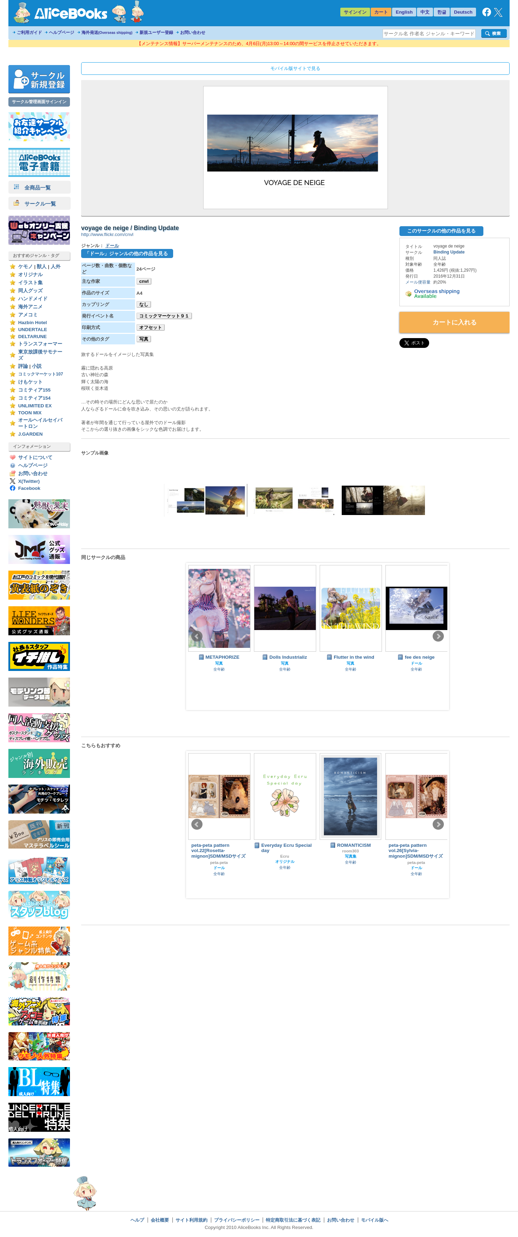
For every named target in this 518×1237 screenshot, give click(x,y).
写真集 (350, 856)
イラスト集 (30, 282)
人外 (56, 266)
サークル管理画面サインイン (39, 101)
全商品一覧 (32, 188)
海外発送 (107, 32)
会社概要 (160, 1220)
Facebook (29, 488)
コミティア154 (34, 398)
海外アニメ (30, 306)
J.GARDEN (30, 434)
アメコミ (28, 314)
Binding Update (448, 252)
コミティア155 (34, 390)
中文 (425, 12)
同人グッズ (30, 290)
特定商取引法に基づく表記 (293, 1220)
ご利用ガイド (29, 32)
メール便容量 (418, 282)
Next (438, 636)
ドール (112, 245)
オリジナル (30, 274)
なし (143, 304)
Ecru (284, 856)
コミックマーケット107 (40, 374)
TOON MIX (30, 412)
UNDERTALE (32, 329)
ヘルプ (137, 1220)
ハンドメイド (33, 298)
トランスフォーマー (40, 343)
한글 (441, 12)
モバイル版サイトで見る (295, 68)
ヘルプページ (61, 32)
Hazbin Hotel (32, 322)
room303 (350, 851)
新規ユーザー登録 (156, 32)
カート (381, 12)
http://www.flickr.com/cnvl (107, 234)
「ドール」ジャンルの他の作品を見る (126, 253)
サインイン (355, 12)
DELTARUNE (32, 336)
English (404, 12)
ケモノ (25, 266)
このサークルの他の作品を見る (441, 231)
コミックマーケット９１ (164, 316)
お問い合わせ (192, 32)
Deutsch (463, 12)
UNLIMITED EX (35, 405)
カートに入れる (455, 322)
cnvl (144, 281)
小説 (37, 366)
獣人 (42, 266)
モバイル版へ (374, 1220)
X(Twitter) (29, 481)
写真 (143, 339)
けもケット (30, 382)
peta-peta (219, 862)
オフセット (150, 327)
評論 (23, 366)
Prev (197, 636)
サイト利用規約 (191, 1220)
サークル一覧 (35, 204)
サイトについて (35, 457)
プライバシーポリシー (237, 1220)
